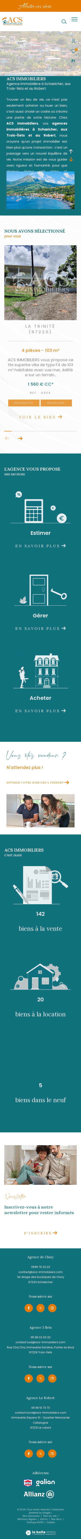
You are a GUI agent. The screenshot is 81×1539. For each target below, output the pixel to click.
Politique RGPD (35, 1522)
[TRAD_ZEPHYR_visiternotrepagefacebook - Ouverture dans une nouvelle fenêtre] (28, 1308)
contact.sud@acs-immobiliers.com (40, 1342)
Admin (44, 1519)
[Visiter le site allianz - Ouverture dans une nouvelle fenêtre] (39, 1494)
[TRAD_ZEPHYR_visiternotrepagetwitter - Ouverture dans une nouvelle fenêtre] (40, 1308)
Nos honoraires (31, 1516)
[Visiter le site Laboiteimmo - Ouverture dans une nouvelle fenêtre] (40, 1530)
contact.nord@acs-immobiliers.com (40, 1413)
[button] (20, 438)
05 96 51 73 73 (40, 1408)
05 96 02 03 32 (41, 1337)
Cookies (51, 1522)
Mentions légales (27, 1519)
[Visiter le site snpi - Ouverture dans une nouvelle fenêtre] (28, 1483)
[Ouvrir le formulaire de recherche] (64, 21)
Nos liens (56, 1519)
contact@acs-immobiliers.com (41, 1272)
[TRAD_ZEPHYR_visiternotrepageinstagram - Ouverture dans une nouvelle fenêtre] (52, 1308)
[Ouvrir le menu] (74, 19)
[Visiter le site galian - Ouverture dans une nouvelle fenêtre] (45, 1482)
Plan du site (50, 1516)
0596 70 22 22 (40, 1267)
